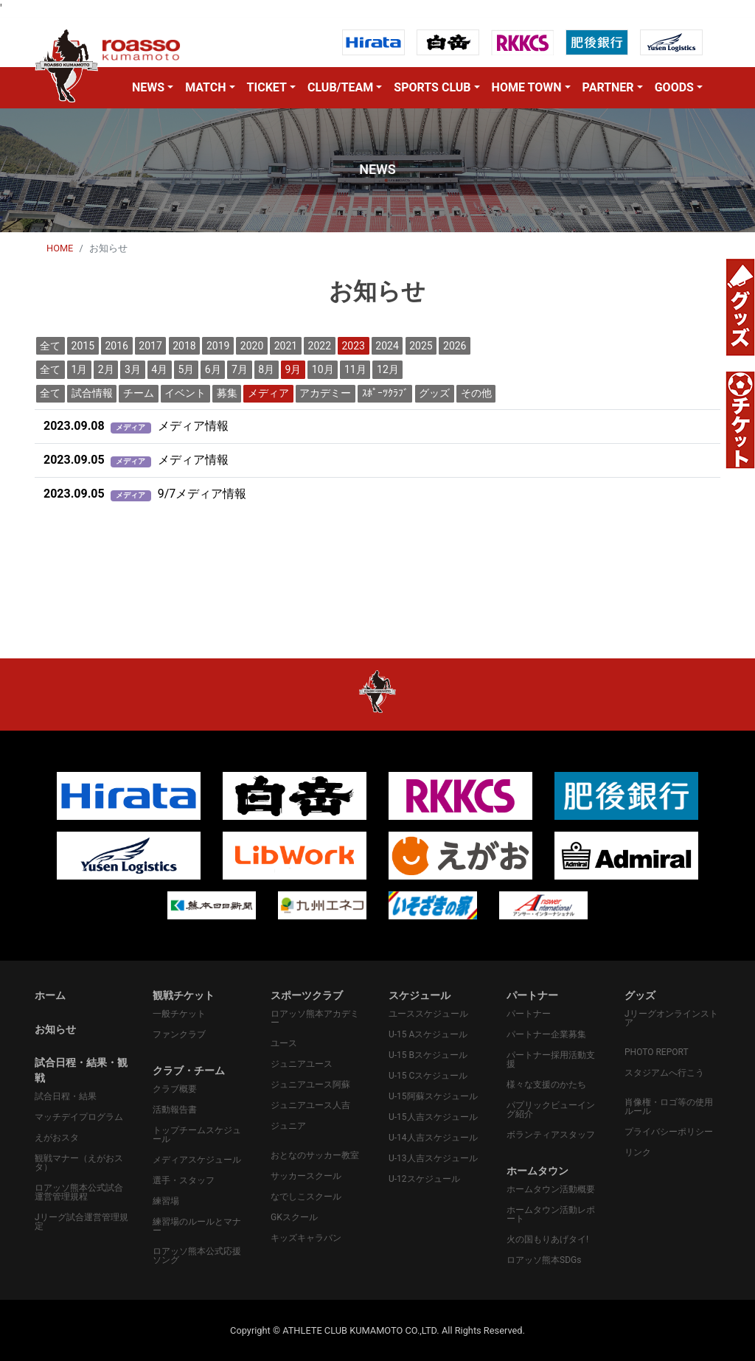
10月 (323, 369)
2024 (386, 346)
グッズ (434, 393)
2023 (352, 346)
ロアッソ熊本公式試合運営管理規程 (79, 1192)
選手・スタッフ (184, 1180)
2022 (319, 346)
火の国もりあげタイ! (547, 1239)
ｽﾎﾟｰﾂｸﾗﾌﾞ (385, 393)
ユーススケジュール (428, 1014)
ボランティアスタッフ (551, 1134)
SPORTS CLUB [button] (432, 87)
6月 (213, 369)
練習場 (166, 1201)
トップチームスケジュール (197, 1134)
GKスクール (294, 1217)
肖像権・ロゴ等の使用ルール (668, 1106)
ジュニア (288, 1126)
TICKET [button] (267, 87)
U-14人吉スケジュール (433, 1137)
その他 (476, 393)
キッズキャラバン (306, 1238)
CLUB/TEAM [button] (340, 87)
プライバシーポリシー (668, 1132)
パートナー (529, 1014)
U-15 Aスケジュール (428, 1034)
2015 (83, 346)
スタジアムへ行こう (664, 1073)
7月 (240, 369)
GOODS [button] (674, 87)
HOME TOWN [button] (527, 87)
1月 (80, 369)
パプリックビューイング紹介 (551, 1109)
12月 (388, 369)
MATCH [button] (205, 87)
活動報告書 (175, 1109)
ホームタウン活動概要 (551, 1189)
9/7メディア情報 (145, 494)
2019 (217, 346)
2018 (184, 346)
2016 (116, 346)
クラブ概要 (175, 1089)
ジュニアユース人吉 (310, 1105)
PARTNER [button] (608, 87)
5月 (186, 369)
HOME (59, 248)
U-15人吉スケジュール (433, 1117)
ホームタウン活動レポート (551, 1214)
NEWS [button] (148, 87)
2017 (150, 346)
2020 (251, 346)
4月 (159, 369)
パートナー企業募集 (546, 1034)
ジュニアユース (302, 1064)
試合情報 (92, 393)
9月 (293, 369)
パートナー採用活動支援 (551, 1059)
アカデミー (325, 393)
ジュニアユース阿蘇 (310, 1084)
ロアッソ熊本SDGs (544, 1260)
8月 (266, 369)
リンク (637, 1152)
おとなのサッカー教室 (315, 1155)
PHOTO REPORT (656, 1052)
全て (50, 346)
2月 (106, 369)
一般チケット (179, 1014)
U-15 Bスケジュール (428, 1055)
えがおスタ (57, 1137)
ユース (284, 1043)
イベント (185, 393)
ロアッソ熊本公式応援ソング (197, 1255)
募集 (227, 393)
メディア (268, 393)
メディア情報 (136, 426)
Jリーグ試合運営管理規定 (81, 1221)
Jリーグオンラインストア (671, 1018)
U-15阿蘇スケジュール (433, 1096)
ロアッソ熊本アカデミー (315, 1018)
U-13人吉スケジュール (433, 1158)
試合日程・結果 (66, 1096)
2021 (285, 346)
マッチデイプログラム (79, 1117)
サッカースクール (306, 1176)
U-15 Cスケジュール (428, 1076)
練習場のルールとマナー (197, 1226)
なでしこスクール (306, 1196)
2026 (454, 346)
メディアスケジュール (197, 1160)
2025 (420, 346)
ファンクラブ (179, 1034)
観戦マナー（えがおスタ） (79, 1162)
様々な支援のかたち (546, 1084)
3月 (133, 369)
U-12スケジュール (424, 1179)
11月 (355, 369)
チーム (138, 393)
